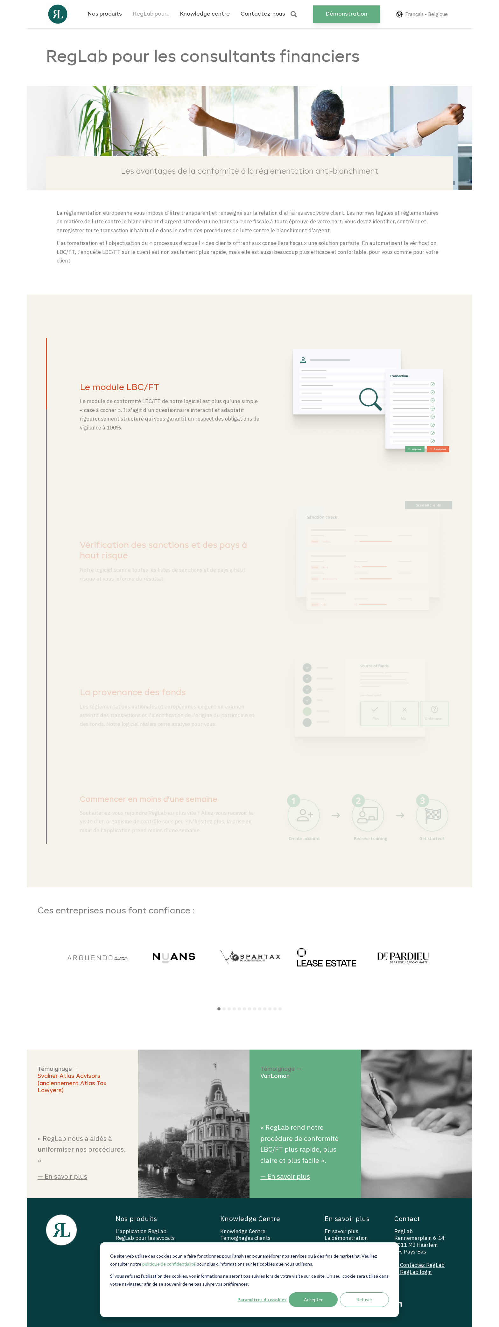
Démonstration (346, 14)
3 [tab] (229, 1008)
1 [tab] (219, 1008)
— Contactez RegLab (419, 1264)
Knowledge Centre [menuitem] (242, 1231)
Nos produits (105, 14)
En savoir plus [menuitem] (341, 1231)
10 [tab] (264, 1008)
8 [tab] (254, 1008)
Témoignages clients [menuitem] (245, 1238)
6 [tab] (244, 1008)
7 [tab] (249, 1008)
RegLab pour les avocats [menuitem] (145, 1238)
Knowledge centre (205, 14)
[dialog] (249, 1279)
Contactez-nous (263, 14)
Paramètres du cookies (261, 1299)
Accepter (313, 1299)
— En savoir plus (62, 1176)
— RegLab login (413, 1271)
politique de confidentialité (169, 1264)
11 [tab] (269, 1008)
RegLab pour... (151, 14)
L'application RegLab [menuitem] (141, 1231)
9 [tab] (259, 1008)
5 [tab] (239, 1008)
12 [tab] (275, 1008)
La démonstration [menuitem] (346, 1238)
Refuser (364, 1299)
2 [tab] (224, 1008)
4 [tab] (234, 1008)
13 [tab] (280, 1008)
